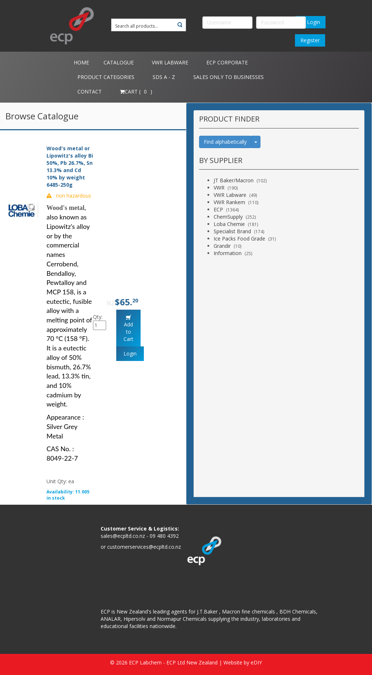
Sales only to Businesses (228, 77)
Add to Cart (128, 331)
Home (81, 62)
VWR (219, 187)
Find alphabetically (225, 141)
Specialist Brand (232, 231)
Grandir (222, 245)
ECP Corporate (227, 62)
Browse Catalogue (41, 116)
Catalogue (119, 62)
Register (310, 40)
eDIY (256, 662)
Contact (89, 91)
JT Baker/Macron (234, 180)
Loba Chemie (229, 224)
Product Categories (105, 77)
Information (228, 253)
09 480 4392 (164, 535)
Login (310, 22)
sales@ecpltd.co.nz (123, 535)
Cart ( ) (136, 91)
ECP (218, 209)
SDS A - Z (164, 77)
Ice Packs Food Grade (239, 238)
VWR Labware (170, 62)
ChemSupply (228, 216)
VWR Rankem (229, 202)
